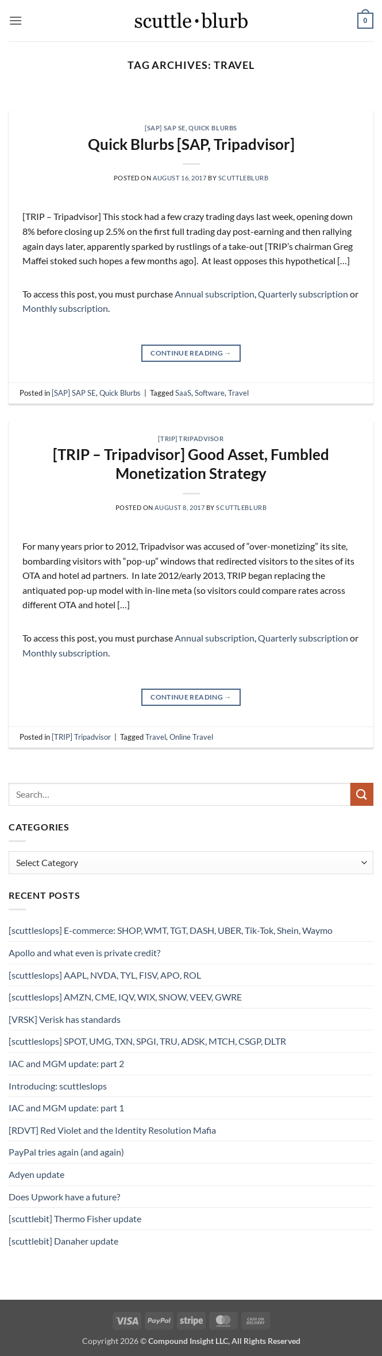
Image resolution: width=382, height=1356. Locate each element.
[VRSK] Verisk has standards (65, 1019)
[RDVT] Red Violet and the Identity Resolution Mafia (112, 1130)
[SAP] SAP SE (165, 128)
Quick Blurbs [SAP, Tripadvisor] (191, 144)
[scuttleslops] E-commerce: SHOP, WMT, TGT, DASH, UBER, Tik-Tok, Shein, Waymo (171, 930)
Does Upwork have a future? (64, 1196)
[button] (15, 20)
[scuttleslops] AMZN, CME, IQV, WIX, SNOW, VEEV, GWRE (125, 996)
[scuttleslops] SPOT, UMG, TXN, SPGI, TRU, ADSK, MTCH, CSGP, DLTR (147, 1041)
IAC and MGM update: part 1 (66, 1107)
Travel (238, 392)
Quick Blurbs (212, 128)
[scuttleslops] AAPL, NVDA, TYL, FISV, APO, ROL (105, 974)
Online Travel (191, 736)
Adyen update (36, 1174)
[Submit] (361, 794)
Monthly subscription (65, 308)
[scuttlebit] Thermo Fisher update (75, 1218)
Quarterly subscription (303, 293)
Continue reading (191, 352)
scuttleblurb (243, 177)
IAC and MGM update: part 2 (66, 1063)
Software (210, 392)
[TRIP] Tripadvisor (190, 438)
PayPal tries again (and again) (66, 1151)
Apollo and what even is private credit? (84, 952)
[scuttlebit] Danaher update (63, 1240)
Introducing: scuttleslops (58, 1085)
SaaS (183, 392)
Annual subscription (214, 293)
